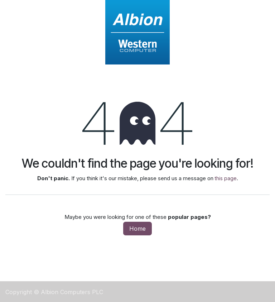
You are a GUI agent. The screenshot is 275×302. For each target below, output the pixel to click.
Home (137, 228)
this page (226, 178)
